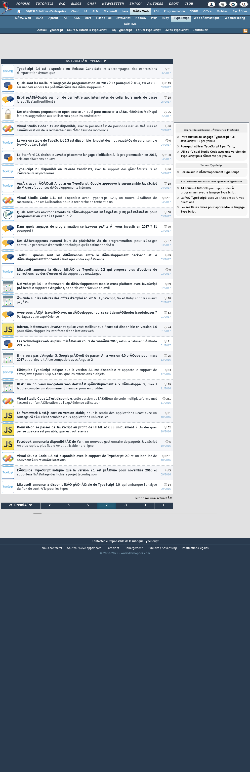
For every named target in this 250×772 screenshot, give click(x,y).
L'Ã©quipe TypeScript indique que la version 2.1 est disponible (87, 372)
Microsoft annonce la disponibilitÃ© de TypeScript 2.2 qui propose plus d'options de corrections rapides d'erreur (87, 272)
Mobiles (222, 11)
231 (166, 198)
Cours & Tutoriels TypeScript (86, 30)
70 (167, 227)
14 (167, 485)
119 (166, 83)
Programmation (174, 11)
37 (167, 241)
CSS (77, 18)
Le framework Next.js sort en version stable (87, 415)
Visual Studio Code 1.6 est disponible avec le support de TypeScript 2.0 (87, 458)
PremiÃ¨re (20, 505)
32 (167, 427)
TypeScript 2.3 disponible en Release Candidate (87, 172)
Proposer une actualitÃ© (153, 499)
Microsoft (110, 11)
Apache (53, 18)
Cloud (75, 11)
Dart (88, 18)
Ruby (165, 18)
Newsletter (113, 4)
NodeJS (140, 18)
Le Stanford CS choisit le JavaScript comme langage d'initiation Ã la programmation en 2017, (87, 157)
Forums (23, 4)
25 (167, 112)
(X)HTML (130, 24)
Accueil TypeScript (50, 30)
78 (167, 298)
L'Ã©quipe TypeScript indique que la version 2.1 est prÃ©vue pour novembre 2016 (87, 473)
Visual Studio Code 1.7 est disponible (87, 401)
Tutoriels (44, 4)
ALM (95, 11)
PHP (154, 18)
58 (167, 212)
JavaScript (123, 18)
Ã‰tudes (155, 4)
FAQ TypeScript (121, 30)
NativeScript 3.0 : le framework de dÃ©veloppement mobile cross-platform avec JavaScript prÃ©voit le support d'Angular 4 (87, 286)
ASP (66, 18)
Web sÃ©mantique (207, 18)
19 (167, 384)
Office (207, 11)
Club (188, 4)
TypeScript (181, 18)
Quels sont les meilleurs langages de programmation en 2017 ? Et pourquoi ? (87, 86)
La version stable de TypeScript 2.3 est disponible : (87, 143)
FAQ (62, 4)
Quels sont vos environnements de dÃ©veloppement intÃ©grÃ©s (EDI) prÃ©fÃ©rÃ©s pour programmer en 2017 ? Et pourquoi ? (87, 215)
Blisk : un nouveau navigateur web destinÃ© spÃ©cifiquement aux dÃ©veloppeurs (87, 387)
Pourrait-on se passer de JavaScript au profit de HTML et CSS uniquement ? (87, 430)
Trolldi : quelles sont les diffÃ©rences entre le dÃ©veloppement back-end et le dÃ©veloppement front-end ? (87, 258)
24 (167, 327)
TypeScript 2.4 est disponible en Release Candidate (87, 71)
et (195, 188)
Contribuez (200, 30)
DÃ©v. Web (141, 11)
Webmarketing (235, 18)
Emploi (135, 4)
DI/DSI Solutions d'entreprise (46, 11)
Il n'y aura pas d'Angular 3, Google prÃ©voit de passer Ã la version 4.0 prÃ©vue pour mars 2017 (87, 358)
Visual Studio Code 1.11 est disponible (87, 200)
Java (125, 11)
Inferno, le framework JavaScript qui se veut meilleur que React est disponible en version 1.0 (87, 329)
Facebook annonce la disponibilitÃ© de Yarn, (87, 444)
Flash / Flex (103, 18)
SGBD (194, 11)
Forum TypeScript (148, 30)
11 (167, 341)
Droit (174, 4)
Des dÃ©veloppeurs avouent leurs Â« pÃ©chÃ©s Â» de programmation (87, 243)
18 (167, 98)
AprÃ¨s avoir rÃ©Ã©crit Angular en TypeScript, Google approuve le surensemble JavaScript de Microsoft (87, 186)
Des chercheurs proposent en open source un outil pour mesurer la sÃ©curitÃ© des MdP (87, 114)
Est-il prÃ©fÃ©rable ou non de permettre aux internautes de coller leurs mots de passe (87, 100)
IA (85, 11)
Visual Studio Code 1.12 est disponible (87, 129)
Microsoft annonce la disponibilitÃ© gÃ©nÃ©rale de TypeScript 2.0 (87, 487)
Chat (92, 4)
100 (166, 155)
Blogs (76, 4)
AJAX (39, 18)
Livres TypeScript (176, 30)
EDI (156, 11)
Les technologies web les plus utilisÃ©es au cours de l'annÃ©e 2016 (87, 344)
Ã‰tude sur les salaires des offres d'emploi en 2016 (87, 301)
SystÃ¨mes (240, 11)
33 (167, 313)
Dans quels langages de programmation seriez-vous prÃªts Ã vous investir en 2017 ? (87, 229)
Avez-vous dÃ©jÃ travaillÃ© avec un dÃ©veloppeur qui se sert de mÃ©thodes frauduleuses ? (87, 315)
